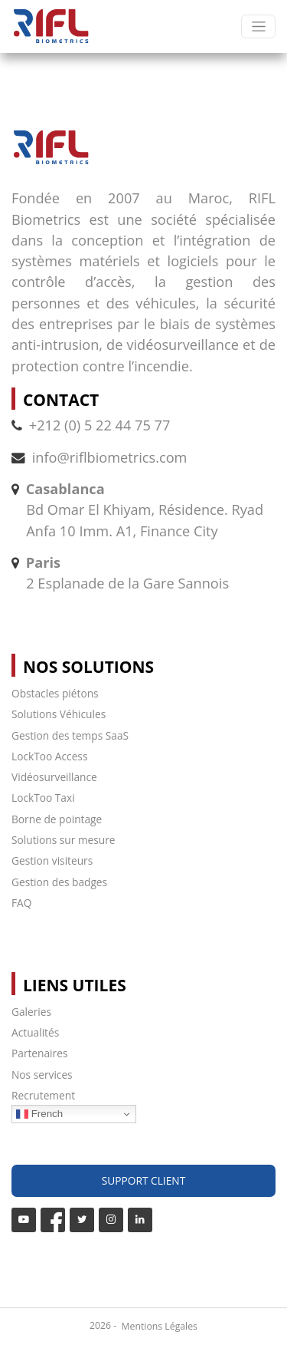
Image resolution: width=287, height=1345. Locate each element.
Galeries (31, 1011)
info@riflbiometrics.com (110, 457)
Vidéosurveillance (54, 777)
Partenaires (39, 1053)
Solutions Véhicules (58, 714)
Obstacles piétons (55, 693)
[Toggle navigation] (258, 26)
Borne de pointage (56, 819)
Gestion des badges (59, 882)
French (39, 1114)
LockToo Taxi (43, 797)
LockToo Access (49, 756)
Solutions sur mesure (63, 839)
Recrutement (43, 1095)
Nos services (42, 1074)
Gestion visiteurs (52, 860)
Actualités (35, 1032)
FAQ (21, 902)
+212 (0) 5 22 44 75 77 (90, 425)
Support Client (143, 1180)
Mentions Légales (159, 1326)
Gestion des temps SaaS (70, 735)
